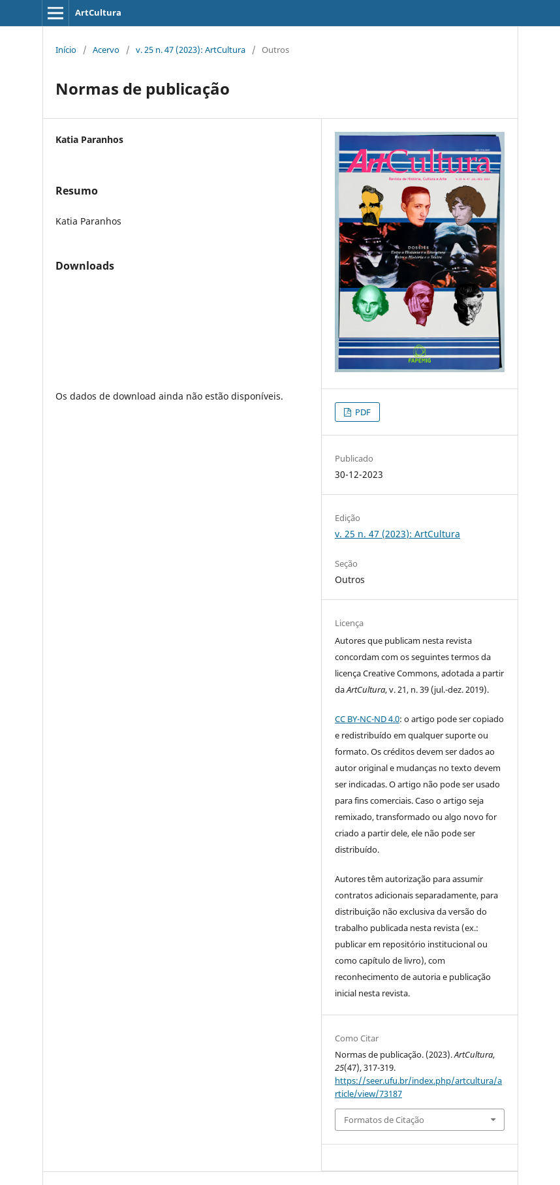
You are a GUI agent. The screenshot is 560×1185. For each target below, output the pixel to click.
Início (65, 49)
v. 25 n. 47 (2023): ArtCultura (190, 49)
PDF (362, 412)
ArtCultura (98, 12)
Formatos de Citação (384, 1120)
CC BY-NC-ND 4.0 (367, 719)
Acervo (106, 49)
